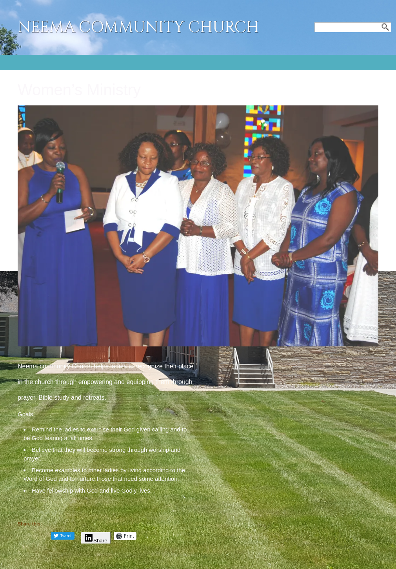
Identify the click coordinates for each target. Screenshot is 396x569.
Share (95, 541)
